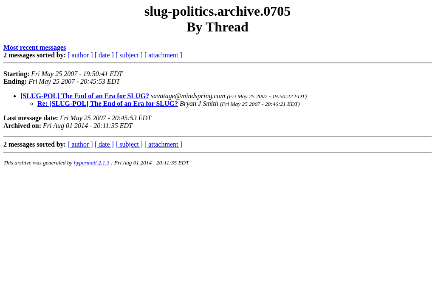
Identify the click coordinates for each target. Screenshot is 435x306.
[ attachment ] (163, 55)
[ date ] (104, 55)
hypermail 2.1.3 (92, 162)
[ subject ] (129, 55)
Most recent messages (34, 47)
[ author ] (80, 55)
